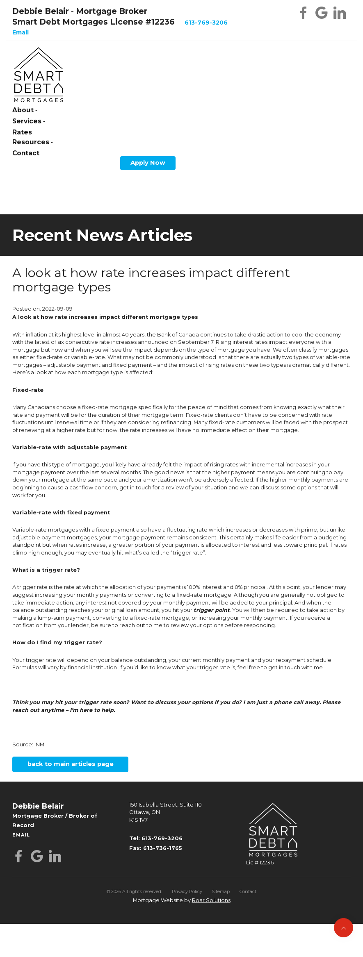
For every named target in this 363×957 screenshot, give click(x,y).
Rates (22, 132)
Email (20, 32)
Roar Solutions (211, 900)
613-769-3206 (206, 22)
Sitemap (221, 891)
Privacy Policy (187, 891)
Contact (25, 153)
